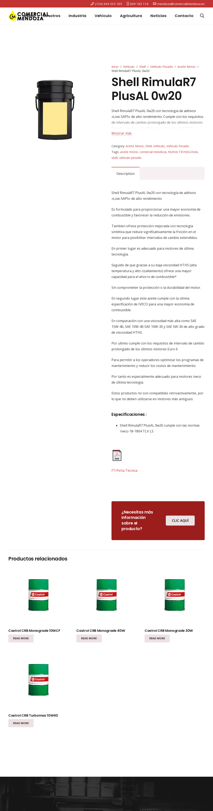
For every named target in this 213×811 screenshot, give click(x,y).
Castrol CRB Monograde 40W (100, 630)
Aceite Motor (186, 67)
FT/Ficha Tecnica (124, 470)
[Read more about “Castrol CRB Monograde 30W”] (157, 638)
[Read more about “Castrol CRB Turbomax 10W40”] (20, 723)
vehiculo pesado (130, 158)
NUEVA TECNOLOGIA (183, 152)
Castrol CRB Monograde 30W (169, 630)
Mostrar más (121, 133)
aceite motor (129, 152)
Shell (142, 67)
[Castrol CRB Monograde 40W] (106, 596)
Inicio (115, 67)
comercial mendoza (153, 152)
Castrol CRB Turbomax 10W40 (33, 715)
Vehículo (129, 67)
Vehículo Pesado (161, 67)
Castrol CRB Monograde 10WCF (34, 630)
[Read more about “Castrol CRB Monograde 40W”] (89, 638)
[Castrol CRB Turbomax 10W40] (38, 681)
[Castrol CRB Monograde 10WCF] (38, 596)
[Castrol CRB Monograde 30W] (175, 596)
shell (114, 158)
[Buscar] (202, 16)
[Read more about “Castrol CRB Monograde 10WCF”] (20, 638)
